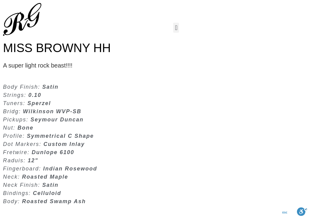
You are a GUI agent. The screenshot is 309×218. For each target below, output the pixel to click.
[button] (176, 28)
